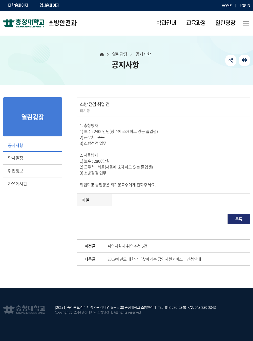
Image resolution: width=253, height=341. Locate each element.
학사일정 (15, 158)
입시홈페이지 (49, 5)
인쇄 (244, 60)
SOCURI (76, 5)
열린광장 (119, 54)
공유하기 (230, 60)
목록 (238, 219)
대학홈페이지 (18, 5)
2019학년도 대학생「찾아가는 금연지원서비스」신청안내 (154, 259)
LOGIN (245, 5)
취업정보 (15, 171)
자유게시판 (17, 183)
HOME (227, 5)
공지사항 (15, 145)
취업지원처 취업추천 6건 (127, 246)
